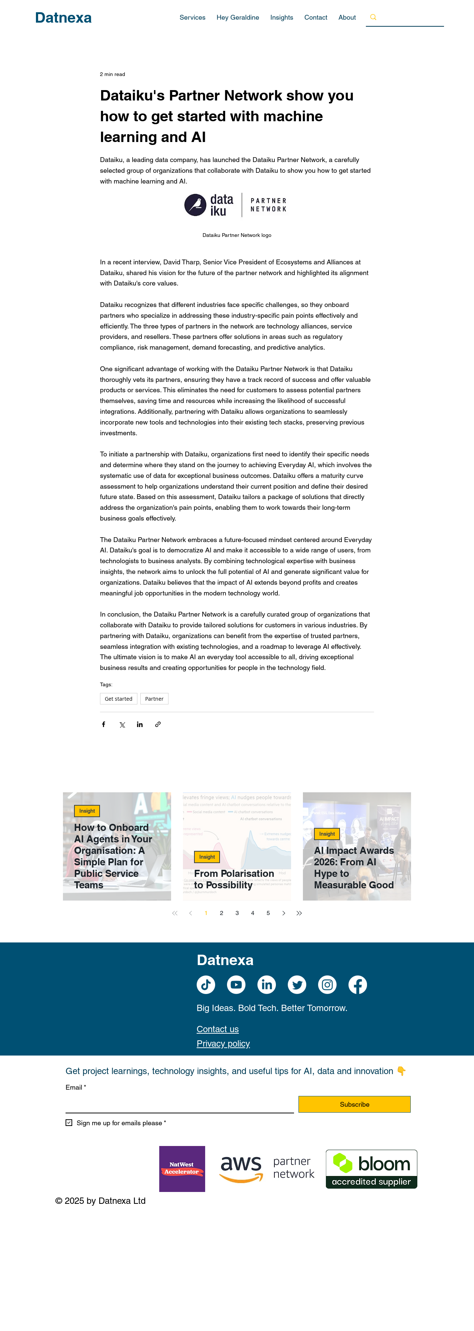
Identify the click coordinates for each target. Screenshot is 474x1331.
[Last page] (299, 913)
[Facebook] (357, 984)
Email (76, 1087)
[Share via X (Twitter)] (121, 724)
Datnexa (63, 17)
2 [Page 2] (221, 912)
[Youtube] (236, 984)
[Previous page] (190, 913)
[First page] (174, 913)
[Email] (178, 1104)
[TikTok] (206, 984)
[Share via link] (157, 724)
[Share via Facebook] (103, 724)
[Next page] (283, 913)
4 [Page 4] (252, 912)
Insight (87, 811)
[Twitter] (297, 984)
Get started (119, 698)
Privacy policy (223, 1043)
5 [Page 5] (268, 912)
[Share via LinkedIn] (139, 724)
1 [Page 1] (206, 912)
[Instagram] (327, 984)
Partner (154, 698)
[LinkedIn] (266, 984)
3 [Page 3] (237, 912)
